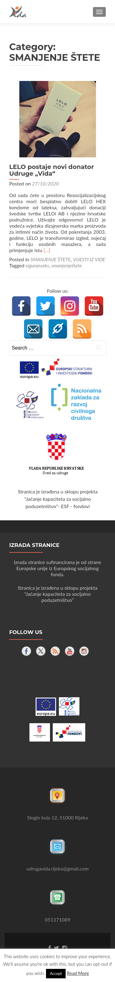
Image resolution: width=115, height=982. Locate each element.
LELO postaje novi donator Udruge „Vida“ (51, 170)
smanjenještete (66, 265)
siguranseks (37, 265)
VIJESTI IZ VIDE (89, 259)
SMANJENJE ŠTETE (50, 259)
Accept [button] (56, 973)
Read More (78, 973)
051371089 (58, 919)
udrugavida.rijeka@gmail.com (57, 868)
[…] (47, 250)
